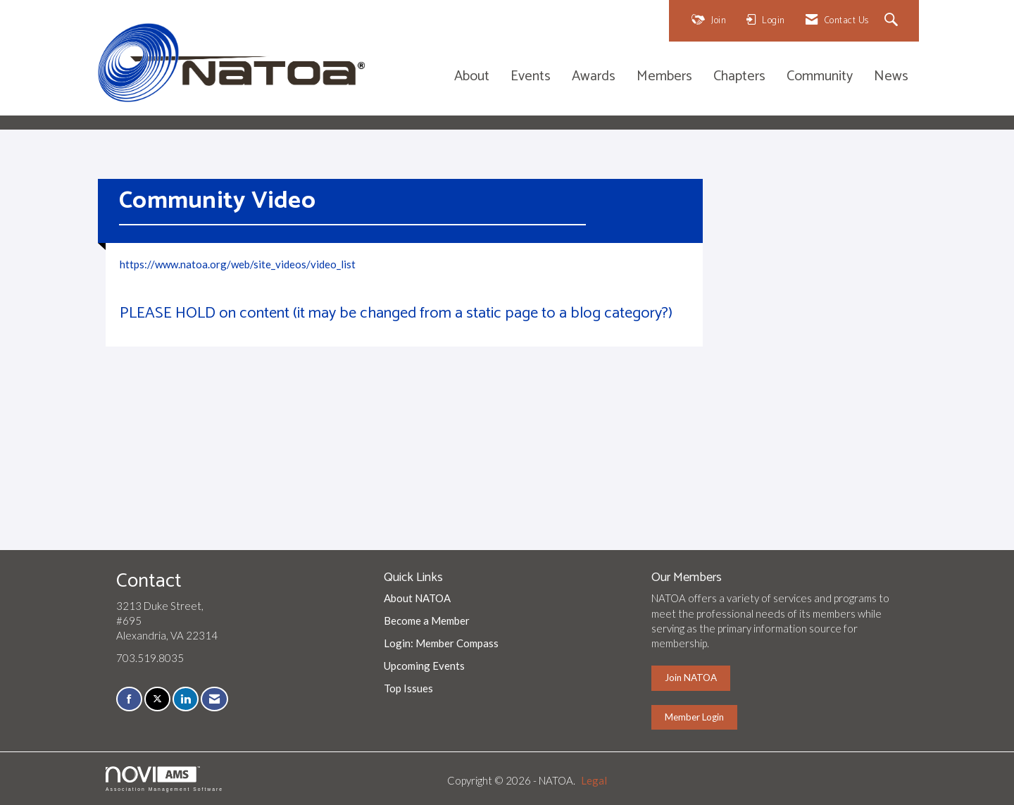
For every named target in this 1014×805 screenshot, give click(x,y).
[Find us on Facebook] (129, 699)
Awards (593, 77)
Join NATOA (691, 677)
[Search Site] (893, 21)
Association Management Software (164, 779)
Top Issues (408, 688)
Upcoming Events (424, 665)
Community (820, 77)
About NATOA (417, 598)
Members (664, 77)
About (471, 77)
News (891, 77)
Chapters (739, 77)
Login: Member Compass (441, 643)
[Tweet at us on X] (157, 699)
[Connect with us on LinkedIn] (186, 699)
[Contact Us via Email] (214, 699)
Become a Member (427, 620)
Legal (594, 780)
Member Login (694, 717)
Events (531, 77)
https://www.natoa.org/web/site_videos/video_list (238, 264)
